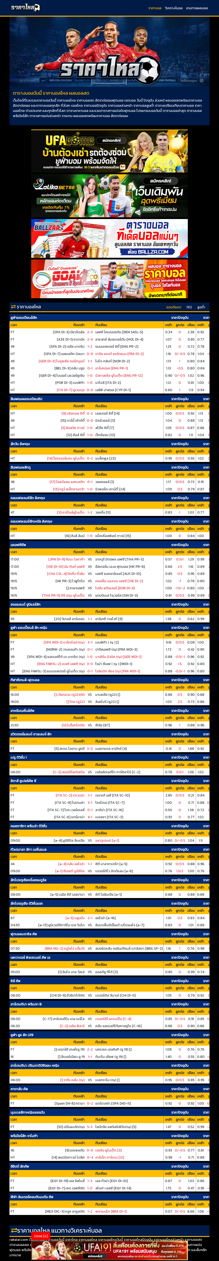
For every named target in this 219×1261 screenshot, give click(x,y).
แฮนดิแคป (173, 307)
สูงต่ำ (201, 307)
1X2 (189, 307)
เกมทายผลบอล (197, 8)
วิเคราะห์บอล (174, 8)
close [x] (41, 1235)
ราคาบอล (155, 8)
